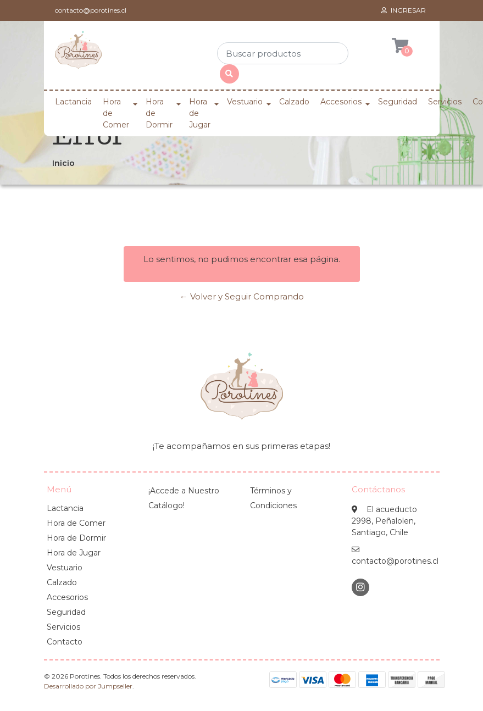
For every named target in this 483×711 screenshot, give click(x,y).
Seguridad (397, 102)
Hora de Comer (116, 113)
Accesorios (341, 102)
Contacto (64, 642)
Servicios (445, 102)
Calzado (294, 102)
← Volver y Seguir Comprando (242, 296)
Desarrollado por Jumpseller (88, 686)
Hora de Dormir (159, 113)
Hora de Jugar (199, 113)
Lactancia (73, 102)
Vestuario (245, 102)
